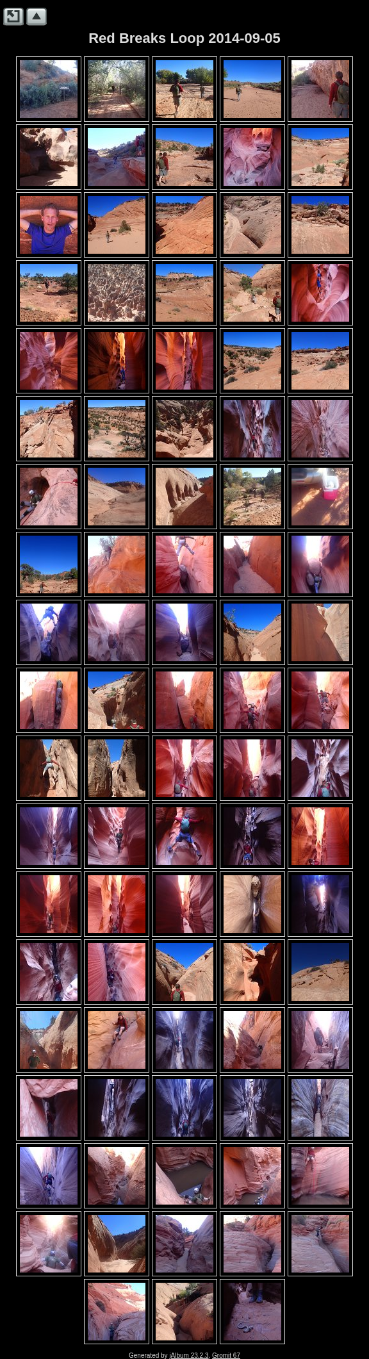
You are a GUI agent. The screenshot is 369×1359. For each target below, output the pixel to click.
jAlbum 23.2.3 (188, 1355)
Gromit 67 (226, 1355)
